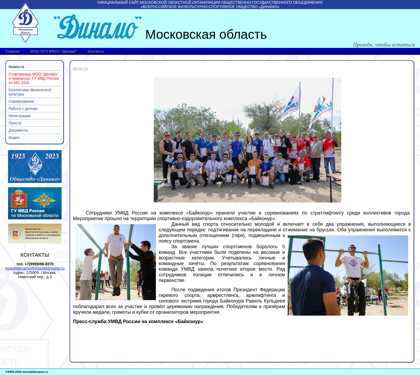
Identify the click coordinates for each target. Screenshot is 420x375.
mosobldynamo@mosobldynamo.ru (34, 268)
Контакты (96, 51)
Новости (16, 67)
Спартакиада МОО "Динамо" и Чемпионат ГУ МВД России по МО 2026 (34, 78)
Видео (14, 137)
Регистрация (20, 116)
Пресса (15, 123)
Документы (18, 130)
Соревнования (21, 101)
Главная (12, 51)
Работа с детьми (23, 108)
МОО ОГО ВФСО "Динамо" (53, 51)
